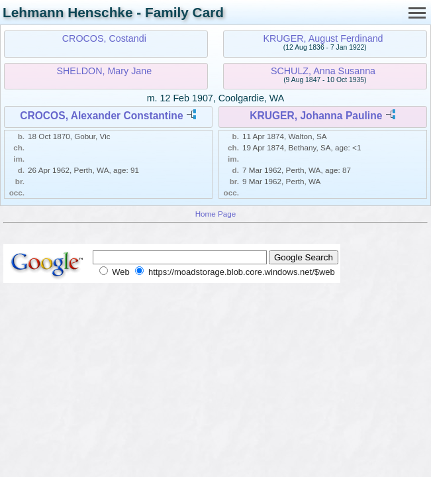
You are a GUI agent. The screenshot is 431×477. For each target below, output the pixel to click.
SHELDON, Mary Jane (104, 71)
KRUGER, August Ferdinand (323, 38)
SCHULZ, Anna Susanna (323, 71)
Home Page (215, 213)
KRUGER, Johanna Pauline (316, 115)
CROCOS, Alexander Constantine (101, 115)
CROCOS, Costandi (104, 38)
